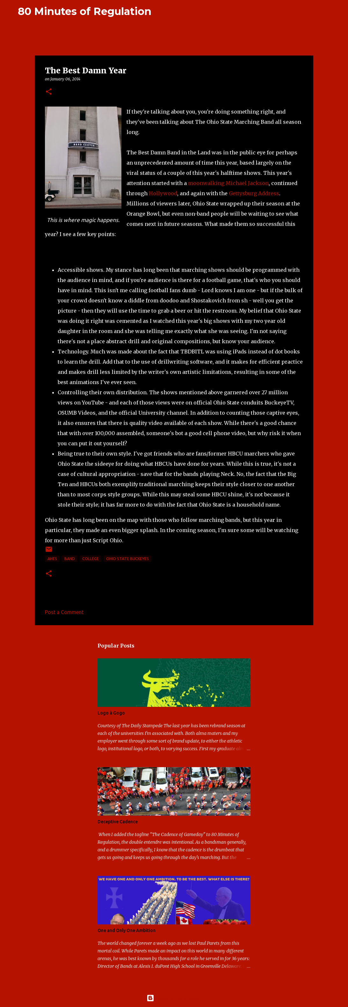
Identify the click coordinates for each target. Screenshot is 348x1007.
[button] (49, 92)
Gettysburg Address (254, 193)
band (69, 559)
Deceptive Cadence (118, 821)
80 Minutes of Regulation (84, 11)
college (90, 559)
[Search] (160, 11)
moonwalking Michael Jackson (228, 183)
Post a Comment (64, 612)
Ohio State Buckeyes (127, 559)
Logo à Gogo (111, 712)
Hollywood (163, 193)
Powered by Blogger (174, 998)
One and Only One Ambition (127, 930)
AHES (52, 559)
